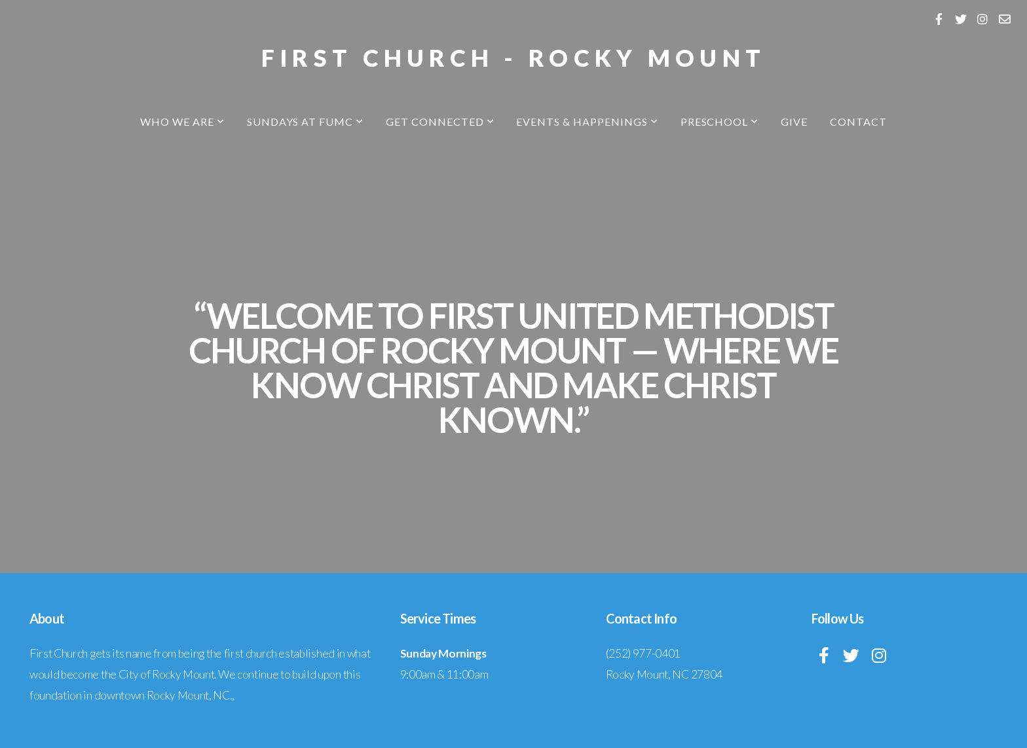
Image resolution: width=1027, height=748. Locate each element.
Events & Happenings (587, 121)
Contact (858, 121)
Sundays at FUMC (305, 121)
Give (794, 121)
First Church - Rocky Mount (513, 57)
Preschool (720, 121)
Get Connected (440, 121)
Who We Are (182, 121)
